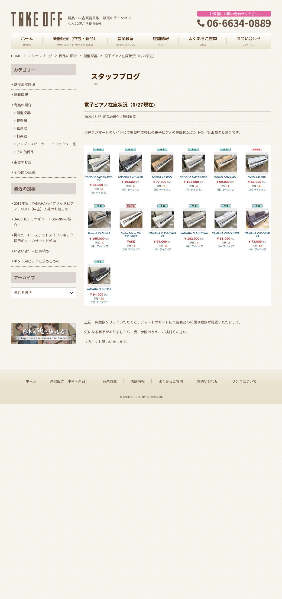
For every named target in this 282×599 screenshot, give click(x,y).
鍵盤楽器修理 (24, 84)
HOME (16, 55)
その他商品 (25, 151)
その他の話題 (24, 172)
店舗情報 (138, 576)
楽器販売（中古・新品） (69, 576)
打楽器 (22, 136)
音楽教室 (110, 576)
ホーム (31, 576)
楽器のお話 (22, 162)
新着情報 (21, 94)
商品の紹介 (68, 55)
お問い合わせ (207, 576)
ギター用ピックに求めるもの (37, 261)
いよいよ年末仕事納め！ (33, 251)
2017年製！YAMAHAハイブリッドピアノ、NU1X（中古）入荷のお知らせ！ (44, 206)
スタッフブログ (40, 55)
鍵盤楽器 (90, 55)
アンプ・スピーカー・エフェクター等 (46, 143)
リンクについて (244, 576)
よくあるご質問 (170, 576)
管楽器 (22, 120)
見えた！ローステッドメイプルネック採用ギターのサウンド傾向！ (43, 237)
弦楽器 (22, 128)
